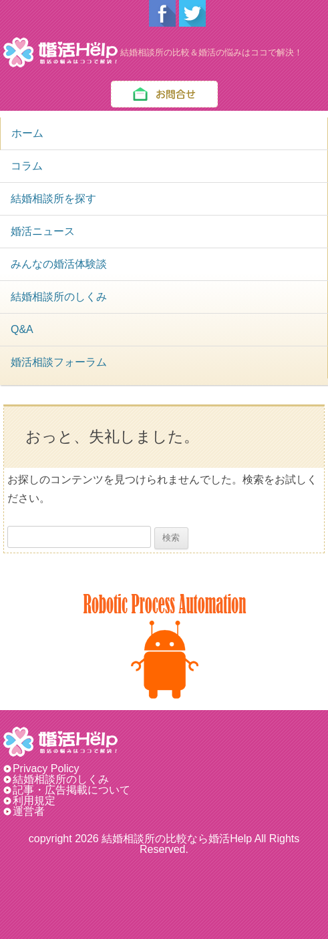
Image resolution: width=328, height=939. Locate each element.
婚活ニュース (43, 231)
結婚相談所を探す (53, 198)
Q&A (22, 329)
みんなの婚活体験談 (59, 264)
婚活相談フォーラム (59, 362)
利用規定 (34, 800)
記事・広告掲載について (71, 790)
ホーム (27, 133)
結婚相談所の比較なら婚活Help (177, 838)
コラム (27, 166)
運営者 (29, 811)
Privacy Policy (51, 768)
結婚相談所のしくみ (59, 296)
